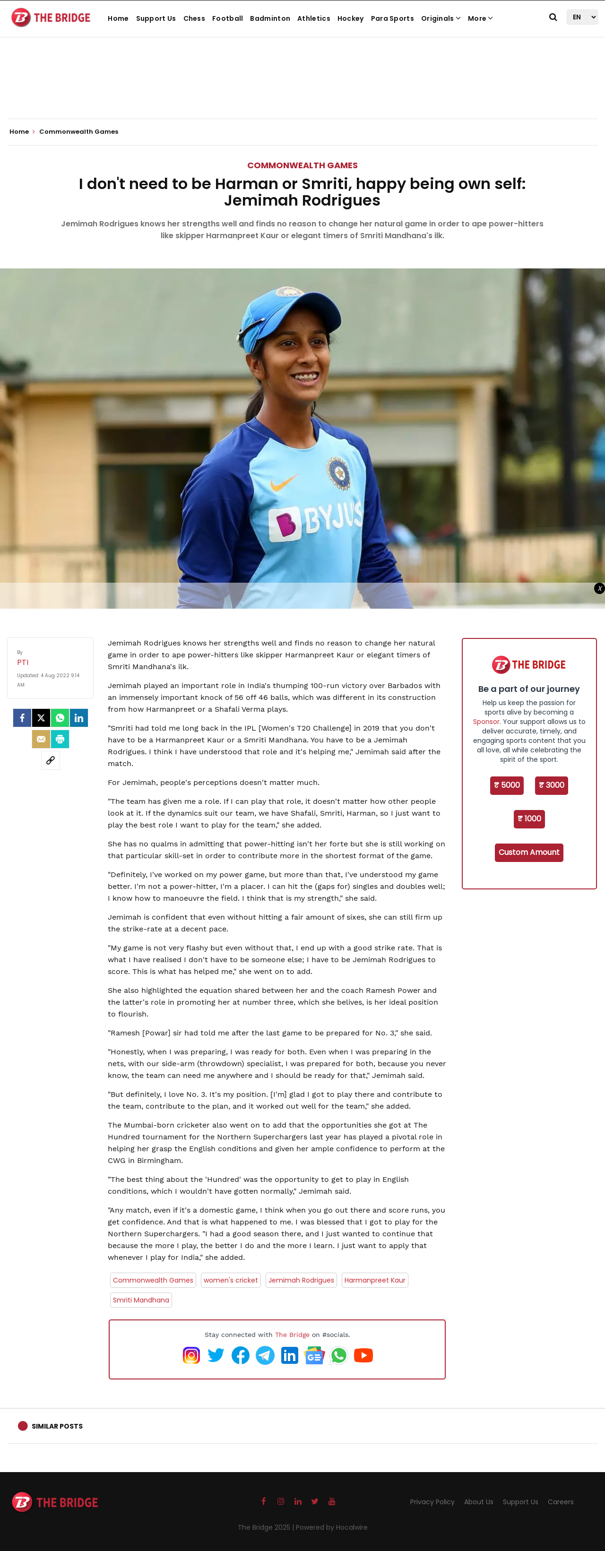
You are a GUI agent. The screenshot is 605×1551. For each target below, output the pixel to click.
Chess (194, 18)
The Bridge (292, 1334)
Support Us (156, 18)
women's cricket (231, 1280)
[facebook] (22, 717)
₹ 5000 (507, 785)
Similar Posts (57, 1426)
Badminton (270, 18)
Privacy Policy (432, 1502)
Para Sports (392, 18)
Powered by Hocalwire (332, 1527)
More (480, 18)
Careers (561, 1502)
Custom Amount (529, 852)
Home (118, 18)
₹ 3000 (551, 785)
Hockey (350, 18)
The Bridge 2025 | (267, 1527)
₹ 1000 (529, 818)
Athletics (313, 18)
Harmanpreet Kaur (375, 1280)
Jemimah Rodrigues (301, 1280)
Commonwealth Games (302, 165)
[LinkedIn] (78, 717)
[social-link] (50, 760)
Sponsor (486, 721)
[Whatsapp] (60, 717)
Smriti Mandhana (141, 1300)
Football (227, 18)
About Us (478, 1502)
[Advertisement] (302, 89)
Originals (441, 18)
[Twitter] (41, 717)
